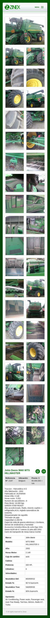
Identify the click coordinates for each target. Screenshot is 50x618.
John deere (30, 538)
